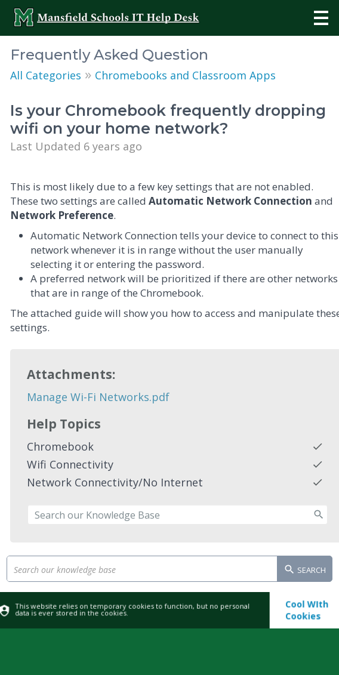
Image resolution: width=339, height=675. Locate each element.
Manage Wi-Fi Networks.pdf (98, 397)
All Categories (45, 75)
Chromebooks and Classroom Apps (185, 75)
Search (304, 570)
